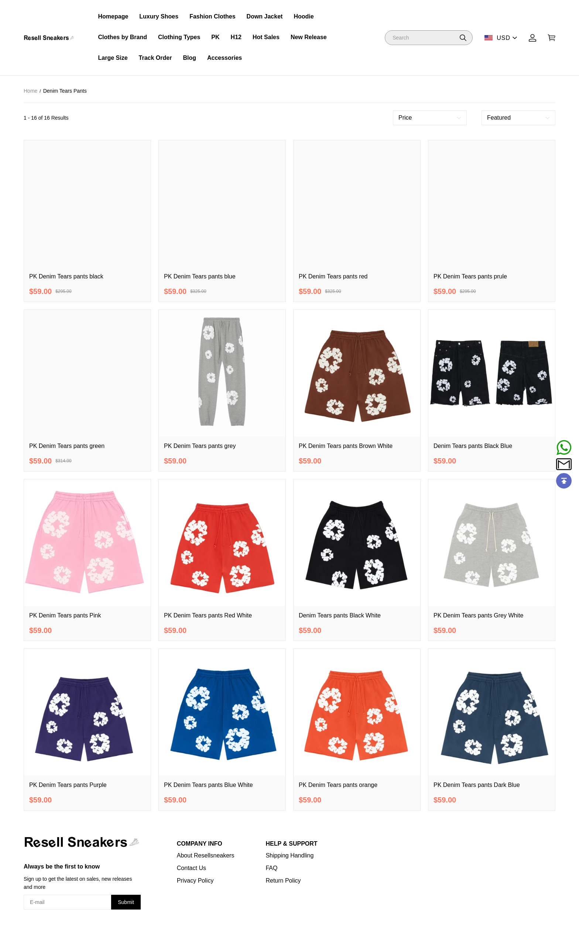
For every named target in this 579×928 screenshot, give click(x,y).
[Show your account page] (532, 38)
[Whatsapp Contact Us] (564, 447)
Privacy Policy (195, 880)
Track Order (155, 58)
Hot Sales (266, 37)
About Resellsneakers (205, 855)
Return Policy (283, 880)
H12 (236, 37)
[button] (463, 37)
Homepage (113, 16)
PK (215, 37)
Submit (126, 902)
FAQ (271, 868)
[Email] (564, 464)
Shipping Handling (289, 855)
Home (30, 91)
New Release (309, 37)
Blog (189, 58)
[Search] (429, 37)
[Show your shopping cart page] (551, 38)
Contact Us (191, 868)
